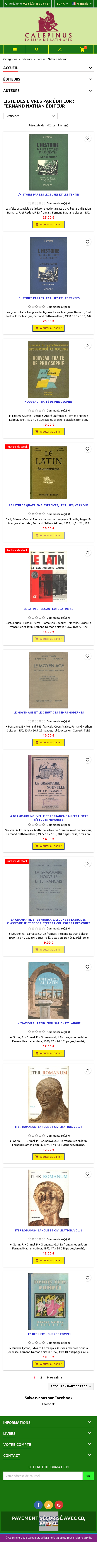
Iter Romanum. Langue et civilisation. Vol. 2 (48, 1230)
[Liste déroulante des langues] (82, 3)
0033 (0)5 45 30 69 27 (36, 3)
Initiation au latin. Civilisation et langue (49, 1023)
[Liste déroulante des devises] (63, 3)
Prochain (55, 1378)
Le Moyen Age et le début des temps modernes (49, 712)
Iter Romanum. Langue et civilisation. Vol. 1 (48, 1126)
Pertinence (31, 116)
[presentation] (40, 1488)
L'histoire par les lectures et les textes (49, 194)
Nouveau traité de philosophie (49, 401)
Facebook (48, 1403)
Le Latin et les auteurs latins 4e (48, 608)
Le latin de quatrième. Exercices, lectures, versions (48, 505)
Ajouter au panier (48, 224)
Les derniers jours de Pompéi (49, 1334)
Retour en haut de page (71, 1386)
